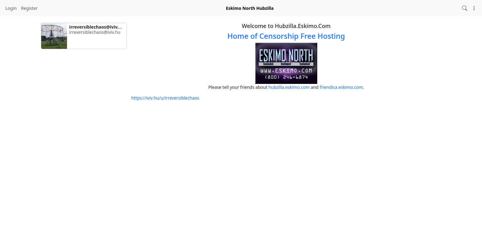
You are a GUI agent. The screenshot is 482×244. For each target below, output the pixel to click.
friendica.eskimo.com (341, 87)
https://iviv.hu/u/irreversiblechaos (165, 98)
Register (29, 8)
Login (11, 8)
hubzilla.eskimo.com (289, 87)
